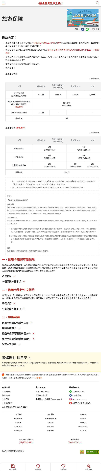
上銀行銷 (5, 399)
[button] (95, 29)
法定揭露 (88, 467)
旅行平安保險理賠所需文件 (16, 339)
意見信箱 (50, 414)
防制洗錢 (50, 431)
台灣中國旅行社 (42, 395)
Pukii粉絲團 (76, 395)
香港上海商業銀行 (43, 391)
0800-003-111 (75, 442)
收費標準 (50, 427)
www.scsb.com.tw (17, 365)
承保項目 (7, 276)
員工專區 (83, 431)
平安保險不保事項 (12, 309)
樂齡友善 (83, 422)
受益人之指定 (9, 344)
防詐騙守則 (18, 431)
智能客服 (37, 467)
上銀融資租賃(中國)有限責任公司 (14, 407)
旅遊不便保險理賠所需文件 (16, 333)
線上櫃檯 (12, 467)
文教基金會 (6, 391)
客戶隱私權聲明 (50, 418)
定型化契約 (18, 427)
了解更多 (38, 378)
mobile (3, 3)
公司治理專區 (83, 427)
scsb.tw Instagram (79, 399)
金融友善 (50, 422)
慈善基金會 (6, 395)
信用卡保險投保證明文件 (15, 323)
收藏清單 (63, 467)
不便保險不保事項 (12, 281)
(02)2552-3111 (26, 442)
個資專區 (83, 414)
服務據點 (18, 414)
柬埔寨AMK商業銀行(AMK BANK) (49, 399)
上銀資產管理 (7, 403)
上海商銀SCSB (78, 391)
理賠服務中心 (9, 328)
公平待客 (18, 422)
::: (2, 412)
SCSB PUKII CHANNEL (81, 403)
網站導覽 (83, 418)
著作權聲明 (18, 418)
